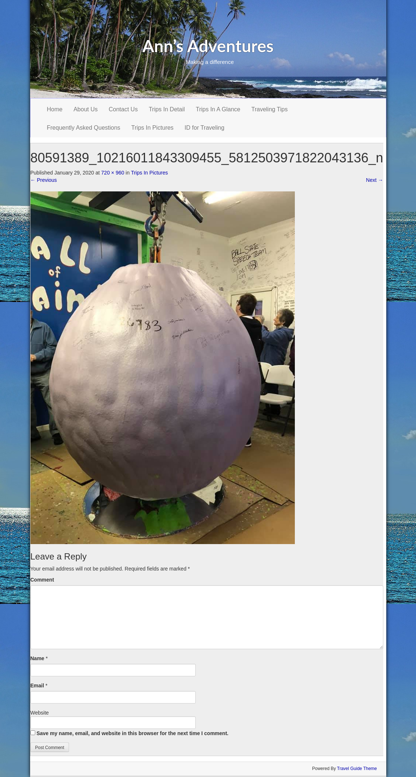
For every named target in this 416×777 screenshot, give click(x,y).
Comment (42, 580)
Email (37, 685)
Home (55, 109)
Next (374, 180)
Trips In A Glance (218, 109)
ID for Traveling (204, 128)
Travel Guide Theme (357, 768)
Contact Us (123, 109)
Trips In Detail (167, 109)
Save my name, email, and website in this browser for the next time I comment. (132, 733)
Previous (43, 180)
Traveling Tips (270, 109)
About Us (85, 109)
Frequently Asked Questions (83, 128)
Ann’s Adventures (208, 46)
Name (37, 658)
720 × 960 (112, 173)
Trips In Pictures (152, 128)
